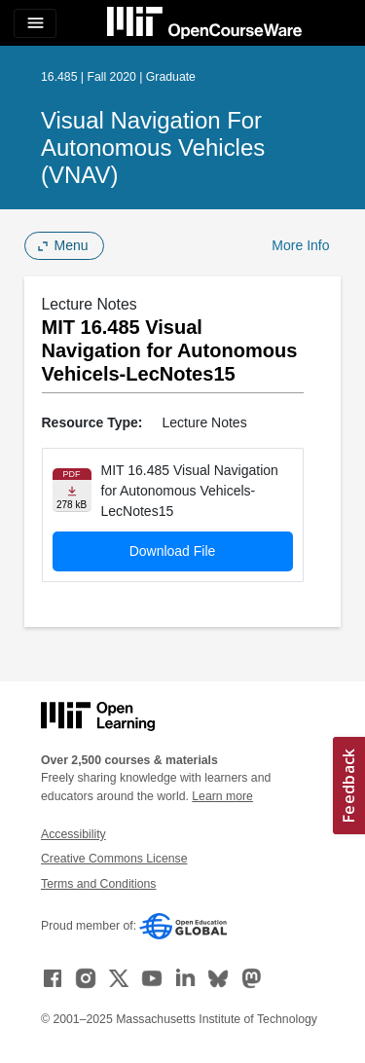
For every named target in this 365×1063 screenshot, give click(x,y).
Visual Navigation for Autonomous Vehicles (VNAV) (153, 147)
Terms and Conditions (98, 884)
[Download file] (72, 490)
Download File (172, 551)
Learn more (222, 796)
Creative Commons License (114, 858)
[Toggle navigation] (35, 23)
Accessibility (73, 834)
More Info (300, 245)
